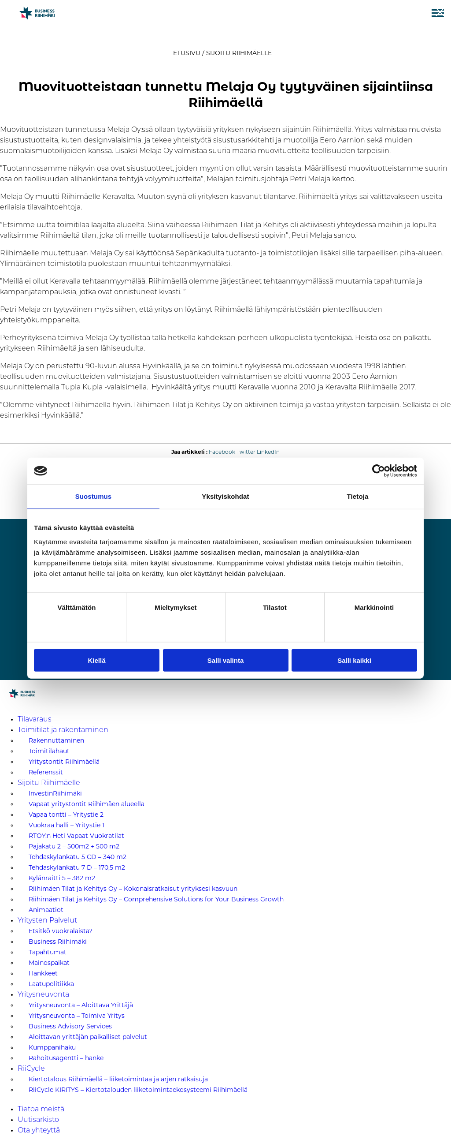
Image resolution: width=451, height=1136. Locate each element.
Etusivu (186, 53)
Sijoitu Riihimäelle (239, 53)
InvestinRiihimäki (55, 793)
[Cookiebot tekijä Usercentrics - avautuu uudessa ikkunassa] (378, 471)
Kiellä (96, 660)
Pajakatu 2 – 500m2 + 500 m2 (74, 846)
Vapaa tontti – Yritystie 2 (66, 814)
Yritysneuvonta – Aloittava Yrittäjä (81, 1005)
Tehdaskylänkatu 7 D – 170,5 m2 (77, 867)
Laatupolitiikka (51, 984)
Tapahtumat (48, 952)
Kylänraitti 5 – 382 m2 (62, 878)
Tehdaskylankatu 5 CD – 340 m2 (77, 857)
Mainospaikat (49, 963)
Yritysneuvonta (43, 994)
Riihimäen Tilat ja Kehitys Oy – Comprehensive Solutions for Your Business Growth (156, 899)
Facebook (222, 452)
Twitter (246, 452)
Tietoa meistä (41, 1109)
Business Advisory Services (70, 1026)
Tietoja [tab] (358, 496)
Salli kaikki (354, 660)
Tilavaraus (35, 719)
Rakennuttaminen (56, 740)
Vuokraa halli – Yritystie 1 (66, 825)
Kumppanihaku (52, 1047)
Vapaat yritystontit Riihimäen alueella (86, 804)
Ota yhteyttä (39, 1130)
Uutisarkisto (38, 1120)
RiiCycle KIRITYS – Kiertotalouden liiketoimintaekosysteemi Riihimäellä (138, 1090)
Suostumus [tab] (93, 496)
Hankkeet (43, 973)
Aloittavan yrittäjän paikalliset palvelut (88, 1037)
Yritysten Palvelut (47, 920)
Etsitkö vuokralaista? (60, 931)
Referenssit (46, 772)
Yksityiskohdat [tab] (225, 496)
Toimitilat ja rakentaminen (63, 730)
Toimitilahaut (49, 751)
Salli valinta (225, 660)
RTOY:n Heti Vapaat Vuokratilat (76, 836)
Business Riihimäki (58, 941)
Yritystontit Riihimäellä (64, 762)
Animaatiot (46, 910)
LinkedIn (268, 452)
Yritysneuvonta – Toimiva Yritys (77, 1016)
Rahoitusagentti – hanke (66, 1058)
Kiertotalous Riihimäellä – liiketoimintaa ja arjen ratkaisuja (118, 1079)
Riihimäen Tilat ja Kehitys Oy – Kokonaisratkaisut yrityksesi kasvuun (133, 889)
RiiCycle (31, 1068)
